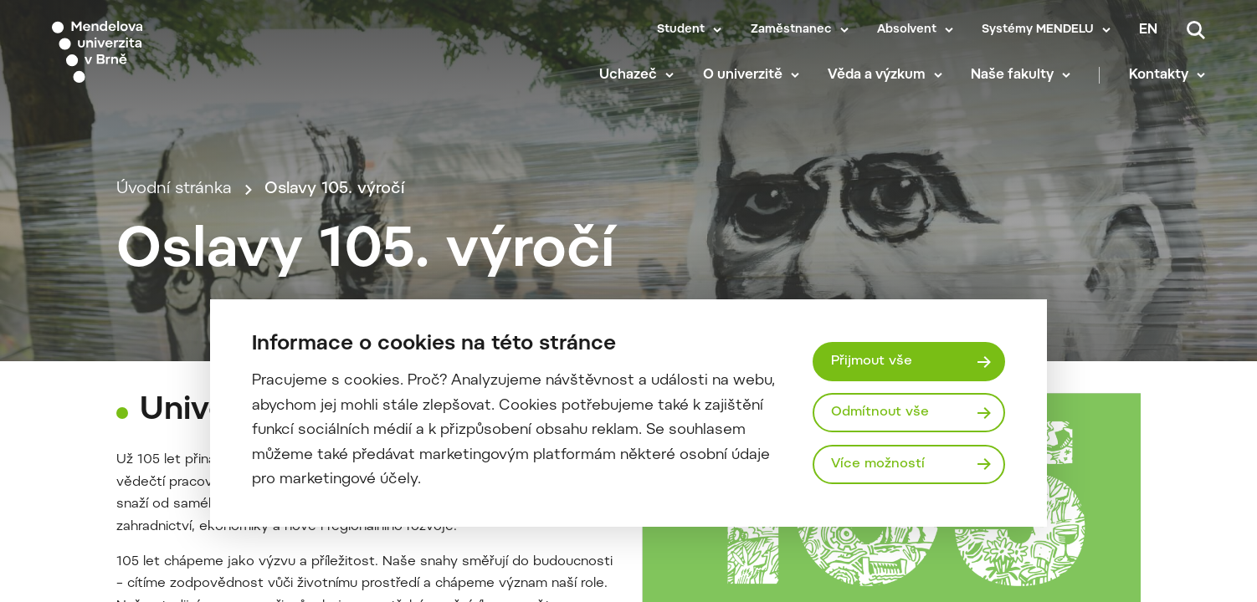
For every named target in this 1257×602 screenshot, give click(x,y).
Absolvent (906, 30)
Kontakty (1158, 75)
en (1148, 30)
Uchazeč (628, 75)
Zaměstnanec (791, 30)
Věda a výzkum (877, 75)
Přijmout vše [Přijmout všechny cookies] (871, 361)
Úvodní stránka (174, 189)
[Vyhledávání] (1196, 30)
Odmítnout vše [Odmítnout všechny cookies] (880, 412)
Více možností (878, 464)
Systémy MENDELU (1038, 30)
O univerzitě (742, 75)
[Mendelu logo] (150, 52)
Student (681, 30)
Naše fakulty (1012, 75)
